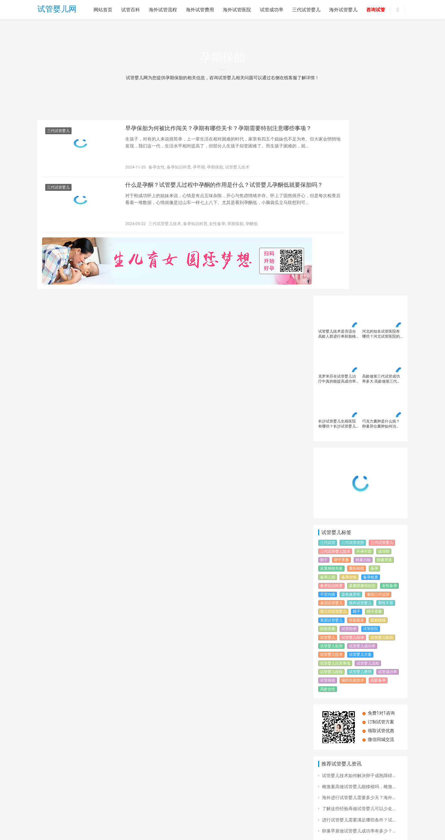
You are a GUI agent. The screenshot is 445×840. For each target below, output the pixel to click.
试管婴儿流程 (368, 488)
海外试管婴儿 (343, 10)
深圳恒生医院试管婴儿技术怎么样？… (358, 766)
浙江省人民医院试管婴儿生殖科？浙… (358, 699)
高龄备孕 (378, 505)
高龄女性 (327, 513)
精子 (356, 436)
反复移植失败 (331, 393)
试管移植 (327, 505)
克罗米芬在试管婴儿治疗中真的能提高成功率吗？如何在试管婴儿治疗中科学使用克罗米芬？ (337, 203)
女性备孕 (217, 230)
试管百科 (130, 10)
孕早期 (199, 169)
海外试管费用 (200, 10)
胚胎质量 (327, 453)
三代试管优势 (352, 367)
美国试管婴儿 (331, 445)
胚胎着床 (356, 445)
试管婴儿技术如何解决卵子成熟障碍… (358, 600)
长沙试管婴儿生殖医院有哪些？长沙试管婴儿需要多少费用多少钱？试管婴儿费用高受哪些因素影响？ (337, 248)
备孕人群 (327, 402)
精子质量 (374, 436)
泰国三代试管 (378, 419)
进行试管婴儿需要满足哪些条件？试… (358, 644)
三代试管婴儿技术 (164, 230)
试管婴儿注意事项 (335, 488)
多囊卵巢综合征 (362, 410)
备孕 (374, 393)
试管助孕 (349, 453)
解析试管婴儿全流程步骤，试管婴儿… (358, 732)
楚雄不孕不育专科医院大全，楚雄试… (358, 744)
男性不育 (385, 427)
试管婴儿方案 (360, 479)
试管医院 (370, 453)
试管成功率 (271, 10)
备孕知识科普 (179, 169)
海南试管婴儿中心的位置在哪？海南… (358, 688)
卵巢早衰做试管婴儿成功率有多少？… (358, 655)
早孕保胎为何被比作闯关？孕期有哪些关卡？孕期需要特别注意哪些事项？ (213, 135)
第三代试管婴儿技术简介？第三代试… (358, 755)
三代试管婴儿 (306, 10)
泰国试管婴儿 (331, 427)
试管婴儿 (327, 462)
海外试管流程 (163, 10)
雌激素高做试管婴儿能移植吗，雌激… (358, 611)
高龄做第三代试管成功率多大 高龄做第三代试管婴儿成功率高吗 (381, 203)
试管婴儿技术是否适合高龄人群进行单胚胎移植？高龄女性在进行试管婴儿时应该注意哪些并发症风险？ (337, 158)
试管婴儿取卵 (331, 470)
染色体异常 (350, 419)
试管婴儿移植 (331, 496)
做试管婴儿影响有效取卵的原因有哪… (358, 721)
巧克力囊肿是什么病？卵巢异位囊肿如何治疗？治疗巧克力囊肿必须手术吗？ (381, 248)
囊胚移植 (356, 393)
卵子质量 (341, 384)
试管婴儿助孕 (352, 462)
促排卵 (383, 376)
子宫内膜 (327, 419)
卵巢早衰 (384, 384)
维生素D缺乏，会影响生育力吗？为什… (360, 710)
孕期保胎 (215, 169)
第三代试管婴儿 (333, 436)
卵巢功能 (363, 384)
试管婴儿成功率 (362, 470)
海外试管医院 (237, 10)
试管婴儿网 (57, 9)
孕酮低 (251, 230)
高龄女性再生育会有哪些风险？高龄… (358, 666)
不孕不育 (364, 376)
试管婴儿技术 (237, 169)
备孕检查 (370, 402)
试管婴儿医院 (382, 462)
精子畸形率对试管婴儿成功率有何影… (358, 677)
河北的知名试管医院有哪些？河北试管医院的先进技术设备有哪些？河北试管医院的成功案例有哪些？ (381, 158)
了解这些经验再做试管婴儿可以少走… (358, 633)
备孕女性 (156, 169)
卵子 (324, 384)
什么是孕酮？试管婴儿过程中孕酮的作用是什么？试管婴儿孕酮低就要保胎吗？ (213, 196)
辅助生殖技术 (352, 505)
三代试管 (327, 367)
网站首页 (103, 10)
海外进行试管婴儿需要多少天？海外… (358, 622)
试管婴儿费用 (360, 496)
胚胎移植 (378, 445)
